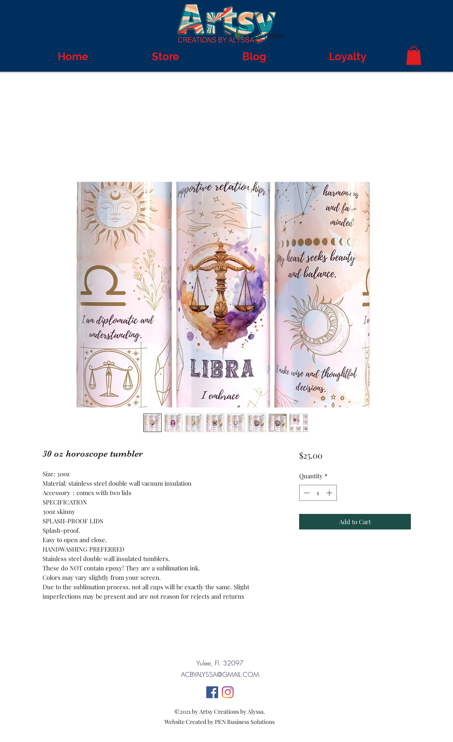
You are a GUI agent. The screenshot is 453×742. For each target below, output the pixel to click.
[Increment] (330, 492)
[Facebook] (212, 692)
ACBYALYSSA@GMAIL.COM (220, 674)
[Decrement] (305, 492)
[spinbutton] (318, 492)
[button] (413, 55)
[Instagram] (228, 692)
